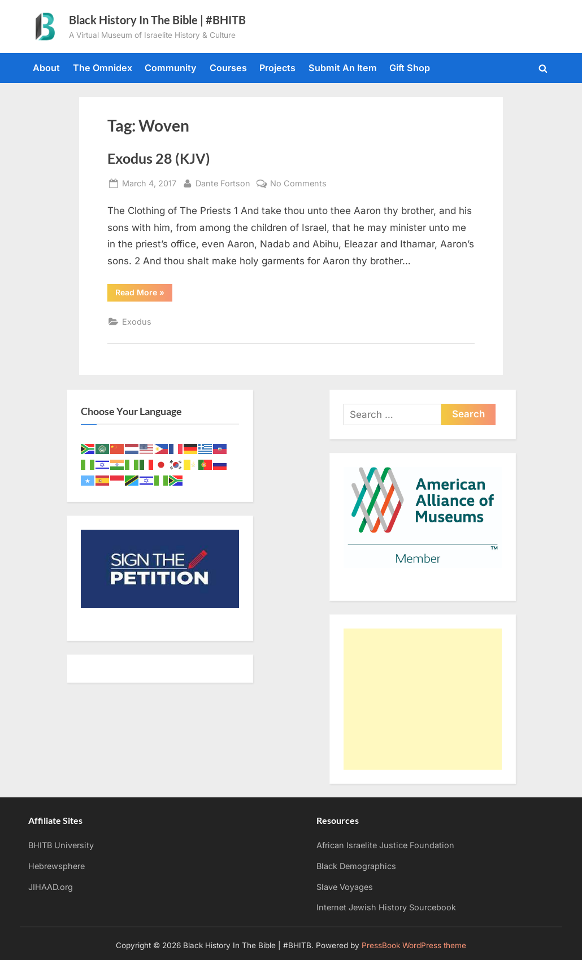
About (46, 67)
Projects (277, 67)
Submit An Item (343, 67)
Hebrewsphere (56, 866)
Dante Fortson (223, 182)
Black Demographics (356, 866)
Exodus (136, 321)
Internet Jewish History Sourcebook (386, 907)
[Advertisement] (423, 699)
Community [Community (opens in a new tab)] (171, 67)
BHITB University (61, 845)
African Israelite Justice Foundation (385, 845)
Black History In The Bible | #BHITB (157, 20)
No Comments (298, 183)
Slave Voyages (344, 887)
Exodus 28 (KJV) (158, 158)
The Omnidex (102, 67)
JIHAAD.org (50, 887)
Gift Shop (409, 67)
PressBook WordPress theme (414, 945)
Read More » (143, 294)
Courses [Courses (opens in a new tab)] (228, 67)
